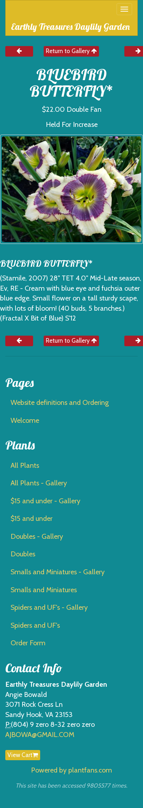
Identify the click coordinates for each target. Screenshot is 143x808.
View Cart (22, 754)
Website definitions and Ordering (60, 402)
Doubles (23, 554)
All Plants (25, 465)
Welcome (25, 420)
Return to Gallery (71, 50)
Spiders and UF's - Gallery (49, 607)
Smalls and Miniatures (44, 590)
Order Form (28, 643)
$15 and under (31, 518)
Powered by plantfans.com (71, 770)
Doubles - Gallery (37, 536)
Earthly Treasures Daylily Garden (70, 26)
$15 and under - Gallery (45, 501)
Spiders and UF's (35, 625)
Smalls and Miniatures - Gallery (58, 572)
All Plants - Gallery (39, 483)
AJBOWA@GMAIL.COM (39, 734)
